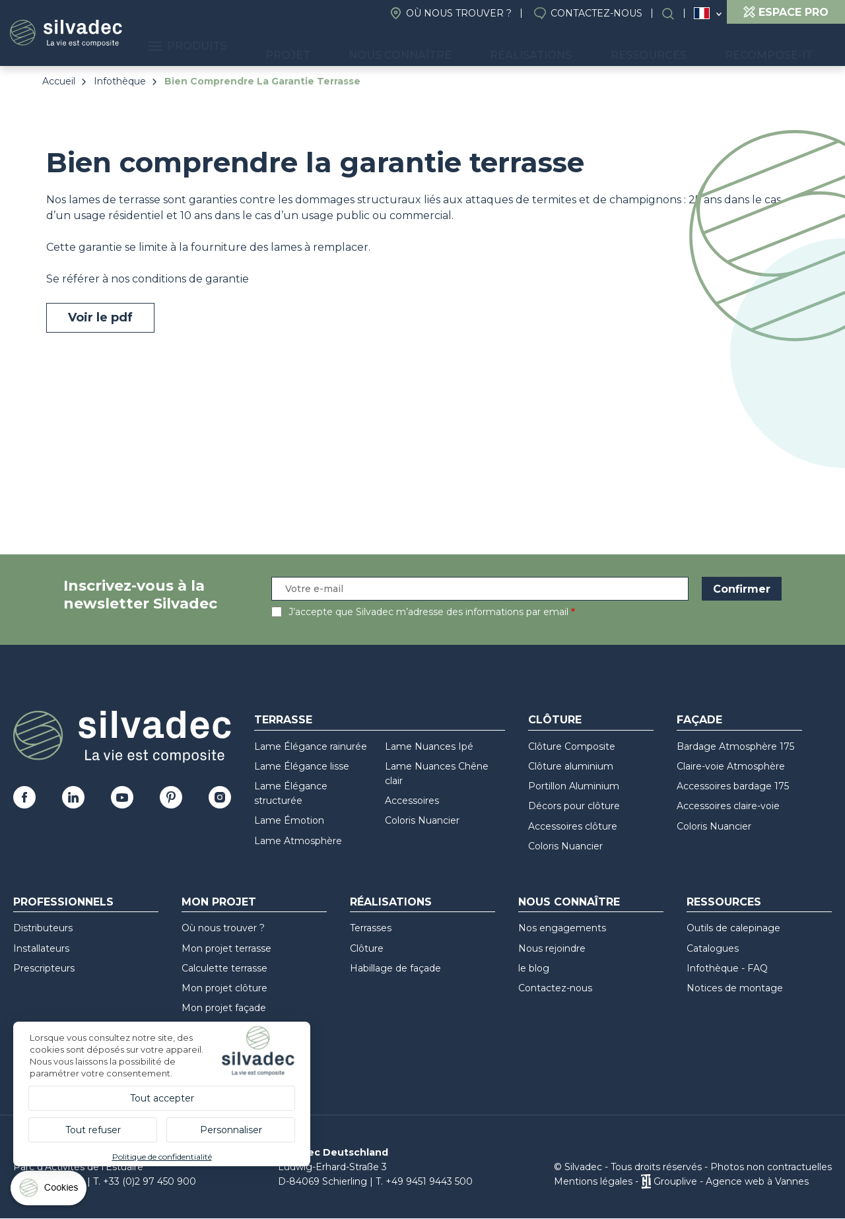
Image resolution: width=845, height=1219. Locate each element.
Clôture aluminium (570, 766)
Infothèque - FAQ (727, 968)
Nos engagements (562, 928)
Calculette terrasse (224, 968)
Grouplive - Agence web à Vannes (731, 1181)
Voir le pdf (100, 317)
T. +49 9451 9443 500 (424, 1181)
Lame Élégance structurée (290, 793)
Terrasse (283, 719)
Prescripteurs (44, 968)
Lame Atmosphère (298, 841)
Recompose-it (780, 46)
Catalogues (713, 948)
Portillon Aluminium (573, 786)
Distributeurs (43, 928)
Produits (315, 46)
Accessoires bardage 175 (733, 786)
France (702, 13)
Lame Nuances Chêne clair (437, 773)
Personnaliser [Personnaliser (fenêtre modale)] (231, 1130)
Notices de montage (735, 988)
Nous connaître (482, 46)
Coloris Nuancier (422, 820)
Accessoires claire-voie (728, 806)
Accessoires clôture (572, 826)
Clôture (555, 719)
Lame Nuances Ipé (429, 746)
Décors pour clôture (574, 806)
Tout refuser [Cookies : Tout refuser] (93, 1130)
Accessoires (412, 801)
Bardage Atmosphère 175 (735, 746)
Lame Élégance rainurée (310, 746)
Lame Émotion (289, 820)
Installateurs (41, 948)
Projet (393, 46)
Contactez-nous (596, 13)
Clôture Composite (571, 746)
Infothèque (120, 81)
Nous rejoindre (552, 948)
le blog (533, 968)
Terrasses (370, 928)
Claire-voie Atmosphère (731, 766)
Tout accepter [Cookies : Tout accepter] (162, 1098)
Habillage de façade (395, 968)
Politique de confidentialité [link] (162, 1157)
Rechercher (675, 13)
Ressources (684, 46)
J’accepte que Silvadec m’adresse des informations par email (428, 612)
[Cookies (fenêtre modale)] (49, 1191)
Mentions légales (593, 1181)
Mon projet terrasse (226, 948)
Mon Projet (219, 902)
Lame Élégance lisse (301, 766)
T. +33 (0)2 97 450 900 (144, 1181)
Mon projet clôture (224, 988)
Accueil (58, 81)
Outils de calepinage (733, 928)
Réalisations (589, 46)
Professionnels (63, 902)
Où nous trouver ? (459, 13)
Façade (699, 719)
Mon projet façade (224, 1008)
